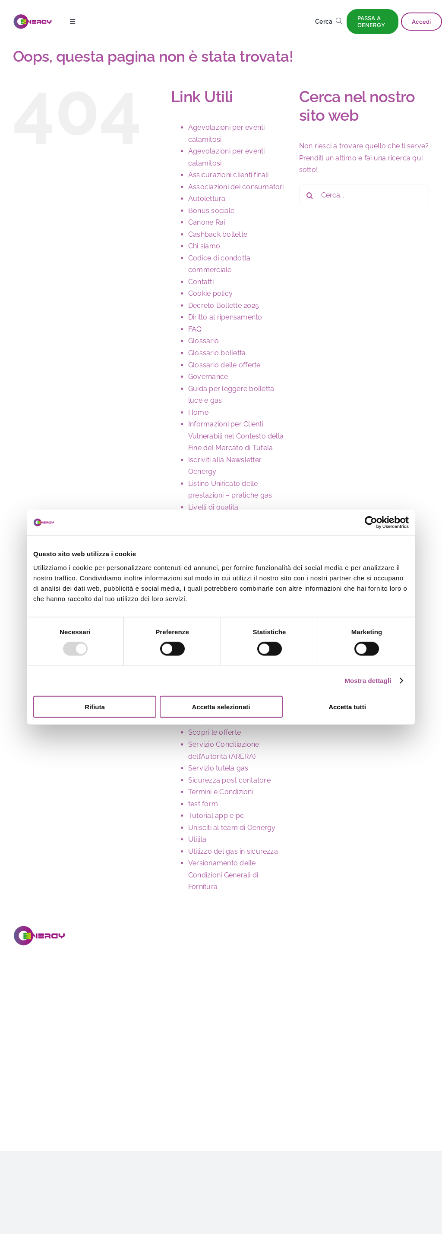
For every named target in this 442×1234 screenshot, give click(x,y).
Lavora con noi (405, 971)
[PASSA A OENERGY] (373, 21)
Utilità (197, 839)
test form (203, 804)
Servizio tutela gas (218, 768)
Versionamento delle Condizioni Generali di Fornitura (223, 875)
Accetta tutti (347, 706)
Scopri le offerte (214, 732)
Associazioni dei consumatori (236, 187)
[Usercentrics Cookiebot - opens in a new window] (371, 522)
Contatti (201, 282)
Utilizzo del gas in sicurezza (233, 851)
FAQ (195, 329)
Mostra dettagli (367, 680)
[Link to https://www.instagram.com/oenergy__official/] (43, 1090)
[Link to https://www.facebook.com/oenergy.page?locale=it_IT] (19, 1090)
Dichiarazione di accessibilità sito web (407, 1027)
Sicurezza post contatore (229, 780)
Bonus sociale (211, 211)
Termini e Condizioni (220, 792)
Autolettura (207, 198)
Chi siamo (204, 246)
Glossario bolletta (217, 353)
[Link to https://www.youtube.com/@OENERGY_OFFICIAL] (91, 1090)
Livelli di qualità (213, 507)
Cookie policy (210, 293)
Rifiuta (95, 706)
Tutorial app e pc (216, 815)
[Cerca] (330, 22)
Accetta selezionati (221, 706)
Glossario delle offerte (224, 365)
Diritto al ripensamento (225, 317)
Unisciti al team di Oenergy (231, 828)
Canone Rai (206, 222)
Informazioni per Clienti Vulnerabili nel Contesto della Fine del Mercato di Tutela (236, 436)
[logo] (32, 17)
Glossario (203, 341)
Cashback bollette (217, 234)
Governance (208, 377)
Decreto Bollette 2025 (223, 305)
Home (198, 412)
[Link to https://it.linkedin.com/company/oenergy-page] (67, 1090)
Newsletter (400, 986)
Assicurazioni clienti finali (228, 175)
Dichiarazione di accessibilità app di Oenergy (407, 1105)
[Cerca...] (364, 195)
